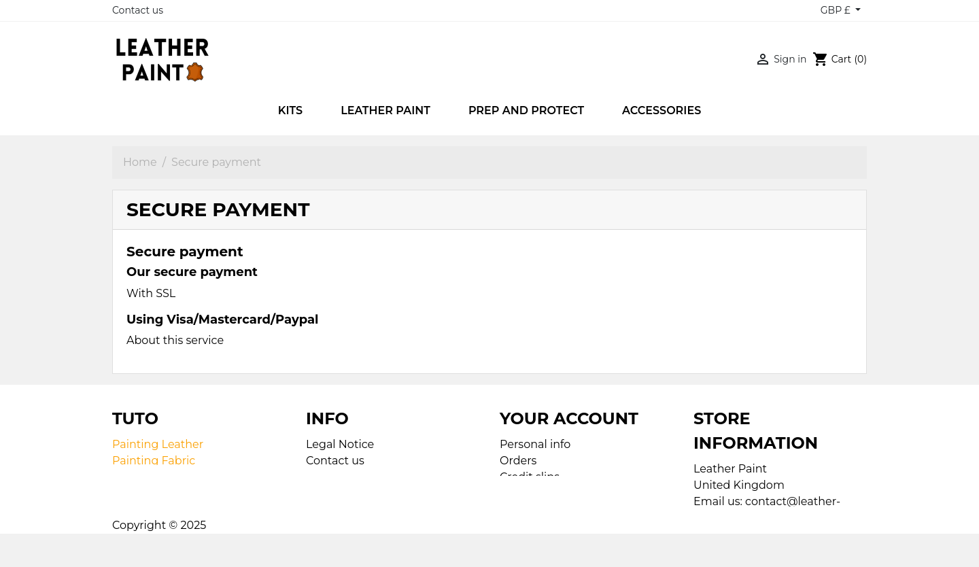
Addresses (527, 493)
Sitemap (328, 476)
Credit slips (530, 476)
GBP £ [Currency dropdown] (837, 10)
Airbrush (135, 476)
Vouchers (525, 509)
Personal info (535, 444)
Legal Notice (340, 444)
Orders (518, 460)
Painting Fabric (153, 460)
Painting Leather (157, 444)
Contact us (137, 10)
